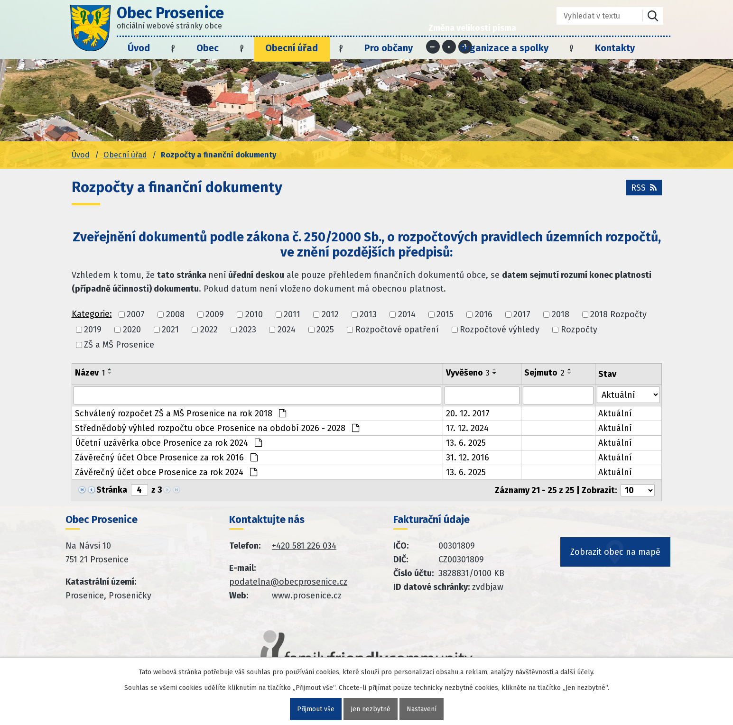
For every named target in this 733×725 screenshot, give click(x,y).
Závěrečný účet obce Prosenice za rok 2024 (166, 472)
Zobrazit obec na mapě (615, 552)
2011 (292, 314)
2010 (254, 314)
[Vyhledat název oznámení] (258, 395)
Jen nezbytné (370, 709)
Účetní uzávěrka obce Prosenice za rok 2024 (168, 443)
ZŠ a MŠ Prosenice (119, 345)
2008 (175, 314)
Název (90, 372)
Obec (207, 48)
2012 (330, 314)
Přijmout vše (315, 709)
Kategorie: (92, 314)
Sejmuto (544, 372)
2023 (247, 329)
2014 (407, 314)
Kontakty (615, 48)
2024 (287, 329)
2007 (136, 314)
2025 (325, 329)
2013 (368, 314)
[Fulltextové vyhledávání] (593, 16)
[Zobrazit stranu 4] (139, 490)
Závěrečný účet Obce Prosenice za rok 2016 (166, 457)
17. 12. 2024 (467, 428)
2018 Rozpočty (618, 314)
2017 (521, 314)
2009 (214, 314)
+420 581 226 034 (304, 546)
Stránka (111, 490)
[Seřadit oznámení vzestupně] (110, 369)
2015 (445, 314)
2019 (93, 329)
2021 (170, 329)
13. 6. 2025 (466, 443)
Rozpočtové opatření (397, 329)
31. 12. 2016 (467, 457)
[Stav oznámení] (628, 394)
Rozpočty (579, 329)
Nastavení (421, 709)
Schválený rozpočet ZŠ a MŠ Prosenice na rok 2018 (180, 413)
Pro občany (388, 48)
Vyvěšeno (468, 372)
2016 (483, 314)
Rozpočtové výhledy (499, 329)
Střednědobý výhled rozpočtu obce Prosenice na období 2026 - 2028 (217, 428)
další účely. (577, 672)
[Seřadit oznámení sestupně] (110, 373)
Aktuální (615, 413)
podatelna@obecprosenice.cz (288, 582)
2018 (560, 314)
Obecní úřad (291, 48)
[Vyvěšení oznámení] (482, 395)
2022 (209, 329)
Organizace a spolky (503, 48)
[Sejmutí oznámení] (558, 395)
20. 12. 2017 (468, 413)
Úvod (139, 48)
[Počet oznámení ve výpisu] (638, 490)
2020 (132, 329)
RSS (644, 188)
